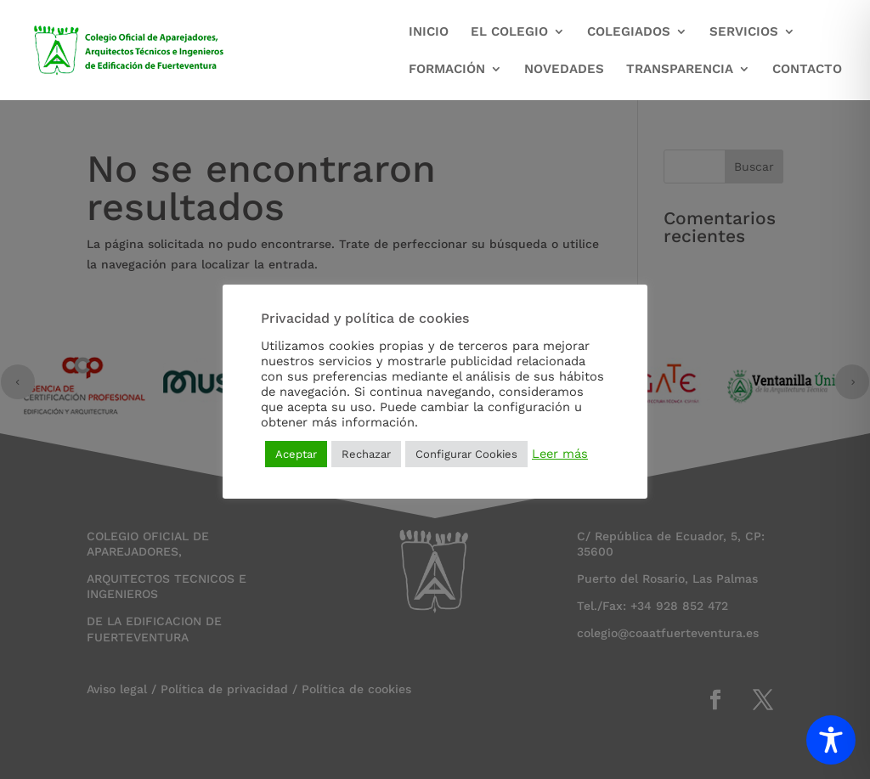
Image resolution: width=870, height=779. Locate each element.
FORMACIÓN (447, 69)
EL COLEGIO (509, 32)
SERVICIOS (743, 32)
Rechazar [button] (366, 454)
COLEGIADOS (628, 32)
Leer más (560, 453)
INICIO (429, 32)
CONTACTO (807, 69)
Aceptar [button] (296, 454)
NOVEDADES (564, 69)
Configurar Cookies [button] (466, 454)
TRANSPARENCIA (679, 69)
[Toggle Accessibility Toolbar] (831, 740)
